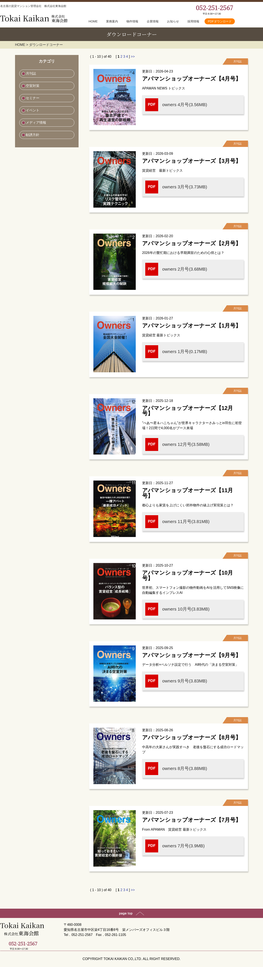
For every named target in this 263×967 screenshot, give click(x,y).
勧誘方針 (32, 135)
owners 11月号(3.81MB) (185, 521)
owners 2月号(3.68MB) (184, 269)
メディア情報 (36, 122)
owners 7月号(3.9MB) (183, 845)
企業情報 (153, 21)
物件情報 (132, 21)
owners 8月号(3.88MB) (184, 768)
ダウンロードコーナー (46, 45)
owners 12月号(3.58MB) (185, 444)
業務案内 (112, 21)
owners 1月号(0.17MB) (184, 351)
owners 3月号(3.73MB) (184, 186)
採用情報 (193, 21)
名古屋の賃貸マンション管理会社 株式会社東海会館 (33, 6)
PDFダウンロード (220, 21)
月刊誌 (31, 73)
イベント (32, 110)
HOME (93, 21)
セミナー (32, 98)
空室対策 (32, 86)
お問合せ (245, 21)
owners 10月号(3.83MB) (185, 609)
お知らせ (173, 21)
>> (133, 56)
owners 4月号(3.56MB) (184, 104)
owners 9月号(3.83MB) (184, 680)
